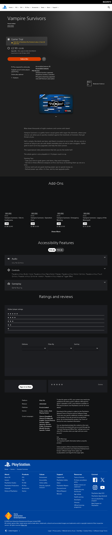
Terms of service (79, 477)
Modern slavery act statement (80, 486)
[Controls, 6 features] (56, 272)
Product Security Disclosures (79, 490)
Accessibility (43, 480)
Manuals (59, 494)
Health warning (78, 497)
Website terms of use (68, 531)
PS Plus (27, 7)
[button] (42, 68)
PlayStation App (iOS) (98, 493)
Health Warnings (62, 439)
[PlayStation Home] (4, 7)
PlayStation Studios (10, 483)
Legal (49, 531)
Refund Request (61, 491)
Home (6, 469)
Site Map (79, 531)
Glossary (76, 502)
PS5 (16, 7)
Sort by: (77, 344)
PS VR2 (24, 483)
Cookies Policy (88, 531)
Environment (43, 477)
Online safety (43, 483)
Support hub (60, 477)
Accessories (35, 7)
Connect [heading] (95, 474)
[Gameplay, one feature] (56, 285)
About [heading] (7, 474)
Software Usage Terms (100, 531)
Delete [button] (100, 384)
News (42, 7)
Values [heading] (41, 474)
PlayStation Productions (12, 485)
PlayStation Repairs (62, 485)
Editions (25, 344)
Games (11, 7)
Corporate (7, 488)
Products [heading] (25, 474)
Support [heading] (60, 474)
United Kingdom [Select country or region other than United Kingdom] (12, 530)
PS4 (21, 7)
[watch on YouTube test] (68, 110)
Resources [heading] (78, 474)
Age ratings (77, 494)
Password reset (61, 488)
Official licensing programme (79, 506)
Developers (77, 500)
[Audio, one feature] (56, 260)
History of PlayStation (11, 491)
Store (48, 7)
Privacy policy (57, 531)
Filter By (51, 344)
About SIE (7, 477)
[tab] (52, 250)
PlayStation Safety (62, 480)
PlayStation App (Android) (99, 496)
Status (59, 483)
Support (55, 7)
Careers (7, 480)
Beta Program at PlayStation (96, 504)
